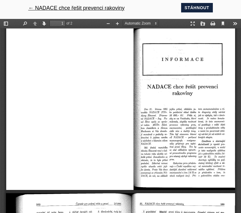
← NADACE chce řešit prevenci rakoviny (76, 8)
